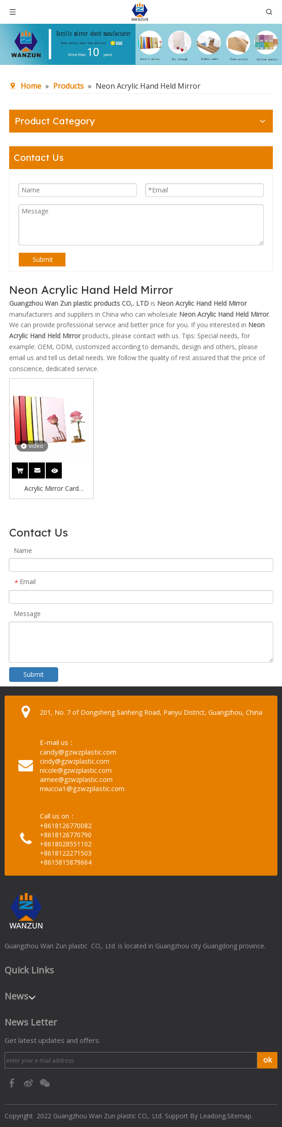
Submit (43, 259)
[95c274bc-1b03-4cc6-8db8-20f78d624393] (141, 44)
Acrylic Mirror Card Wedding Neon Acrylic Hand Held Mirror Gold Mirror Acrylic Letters (51, 489)
